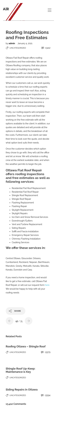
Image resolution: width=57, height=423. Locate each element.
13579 (45, 352)
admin (12, 43)
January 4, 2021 (24, 43)
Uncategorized (17, 48)
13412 (45, 48)
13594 (45, 395)
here (47, 285)
